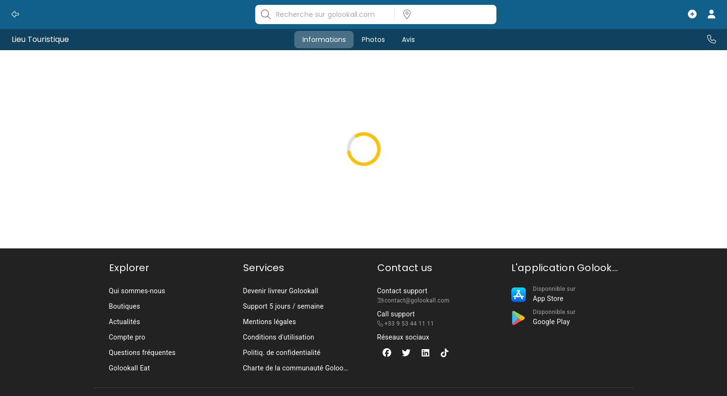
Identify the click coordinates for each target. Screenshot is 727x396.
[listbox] (442, 14)
